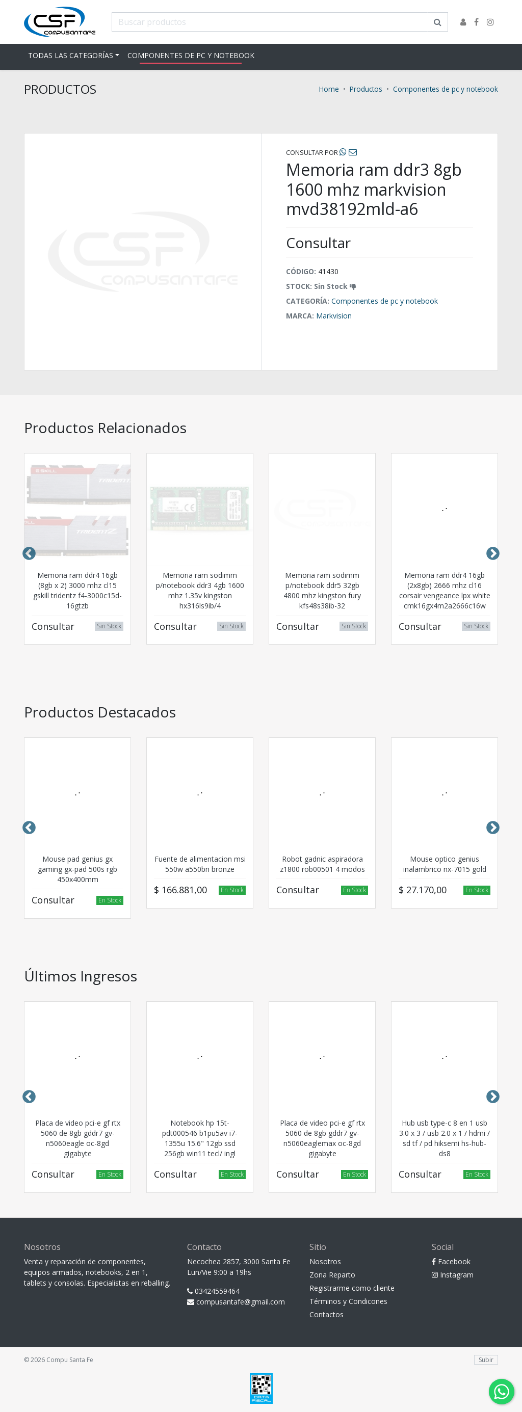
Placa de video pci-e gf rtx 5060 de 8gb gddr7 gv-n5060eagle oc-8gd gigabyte (77, 1138)
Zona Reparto (332, 1275)
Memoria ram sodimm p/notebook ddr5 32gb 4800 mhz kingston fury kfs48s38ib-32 (322, 590)
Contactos (326, 1314)
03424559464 (213, 1291)
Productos (366, 89)
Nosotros (325, 1261)
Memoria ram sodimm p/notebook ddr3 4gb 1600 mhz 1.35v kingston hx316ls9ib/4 (200, 590)
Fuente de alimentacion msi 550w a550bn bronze (200, 864)
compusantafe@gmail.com (236, 1302)
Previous (29, 554)
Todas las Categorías (70, 55)
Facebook (451, 1261)
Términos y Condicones (348, 1301)
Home (329, 89)
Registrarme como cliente (352, 1288)
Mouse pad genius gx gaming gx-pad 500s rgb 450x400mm (77, 869)
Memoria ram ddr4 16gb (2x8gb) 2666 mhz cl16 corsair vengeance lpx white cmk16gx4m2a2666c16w (444, 590)
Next (493, 554)
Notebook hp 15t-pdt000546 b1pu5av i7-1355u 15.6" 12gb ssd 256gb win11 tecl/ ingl (200, 1138)
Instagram (453, 1275)
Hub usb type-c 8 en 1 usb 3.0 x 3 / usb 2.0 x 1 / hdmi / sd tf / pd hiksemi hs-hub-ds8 (444, 1138)
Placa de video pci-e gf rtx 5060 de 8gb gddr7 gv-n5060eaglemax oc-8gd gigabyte (322, 1138)
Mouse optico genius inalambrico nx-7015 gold (444, 864)
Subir (486, 1359)
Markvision (334, 316)
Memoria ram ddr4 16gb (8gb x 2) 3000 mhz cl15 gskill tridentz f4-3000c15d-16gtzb (77, 590)
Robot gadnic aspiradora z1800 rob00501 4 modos (322, 864)
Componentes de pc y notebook (190, 55)
